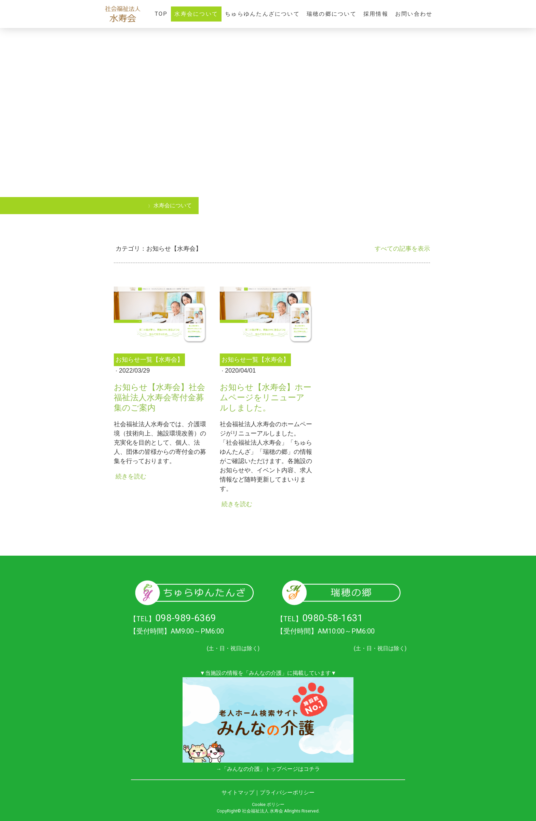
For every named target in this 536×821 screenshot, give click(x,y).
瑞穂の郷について (332, 14)
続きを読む (131, 476)
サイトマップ (238, 792)
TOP (161, 14)
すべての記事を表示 (402, 248)
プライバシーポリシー (287, 792)
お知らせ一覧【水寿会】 (149, 359)
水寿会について (196, 14)
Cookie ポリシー (268, 804)
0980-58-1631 (332, 618)
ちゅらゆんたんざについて (262, 14)
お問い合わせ (413, 14)
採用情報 (375, 14)
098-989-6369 (185, 618)
